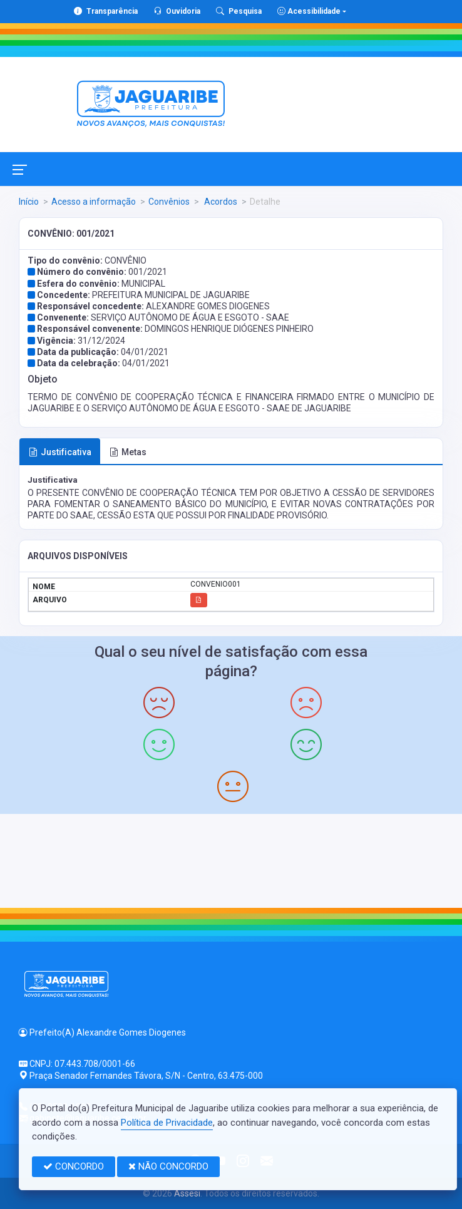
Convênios (169, 202)
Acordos (219, 202)
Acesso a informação (93, 202)
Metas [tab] (128, 452)
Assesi (187, 1193)
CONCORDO (73, 1166)
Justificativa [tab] (60, 452)
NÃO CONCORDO (168, 1166)
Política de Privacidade (167, 1122)
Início (29, 202)
